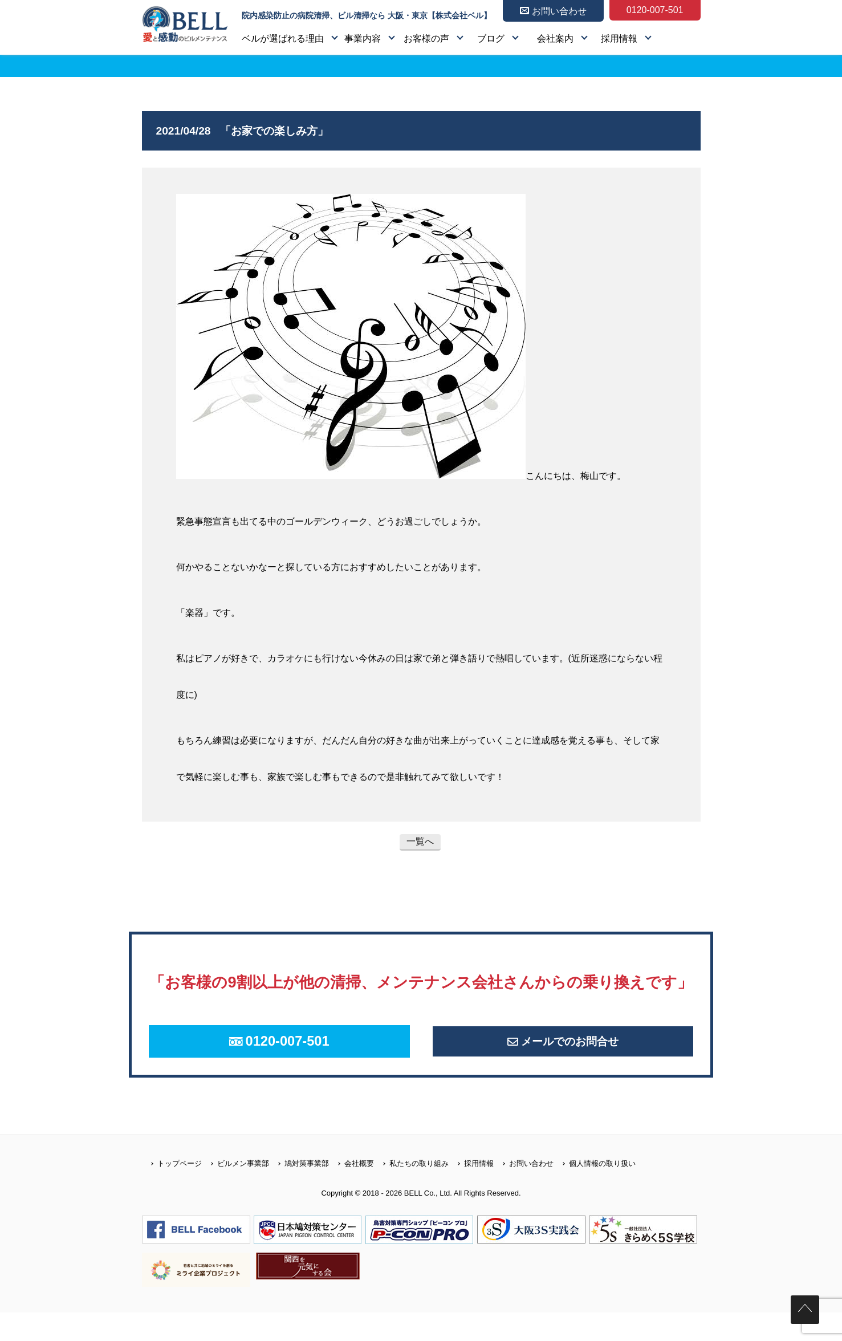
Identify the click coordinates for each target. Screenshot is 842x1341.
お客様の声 (426, 38)
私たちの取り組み (411, 1192)
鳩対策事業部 (299, 1192)
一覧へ (420, 841)
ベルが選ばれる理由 (283, 38)
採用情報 (619, 38)
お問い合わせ (524, 1192)
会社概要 (351, 1192)
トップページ (172, 1192)
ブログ (491, 38)
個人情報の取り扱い (595, 1192)
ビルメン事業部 (235, 1192)
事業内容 (362, 38)
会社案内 (555, 38)
